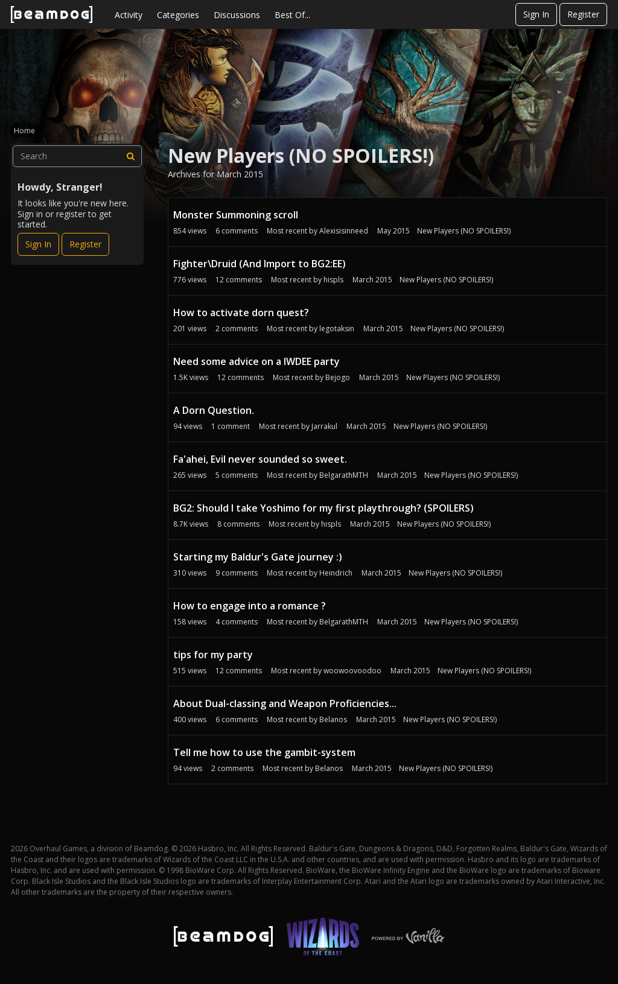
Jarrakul (324, 426)
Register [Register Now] (85, 244)
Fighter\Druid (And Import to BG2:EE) (259, 263)
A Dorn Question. (213, 410)
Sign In (536, 14)
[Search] (131, 156)
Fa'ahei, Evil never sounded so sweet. (260, 459)
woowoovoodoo (352, 670)
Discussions (237, 15)
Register (583, 14)
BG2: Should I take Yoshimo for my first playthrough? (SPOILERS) (323, 508)
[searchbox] (77, 156)
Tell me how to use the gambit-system (264, 752)
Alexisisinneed (343, 231)
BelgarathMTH (343, 475)
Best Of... (292, 15)
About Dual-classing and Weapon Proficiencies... (285, 703)
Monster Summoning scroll (235, 214)
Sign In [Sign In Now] (38, 244)
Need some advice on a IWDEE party (256, 361)
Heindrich (335, 573)
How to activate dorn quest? (241, 312)
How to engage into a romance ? (249, 605)
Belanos (333, 719)
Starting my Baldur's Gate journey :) (257, 556)
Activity (128, 15)
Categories (178, 15)
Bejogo (337, 377)
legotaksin (336, 328)
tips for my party (213, 654)
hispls (333, 280)
